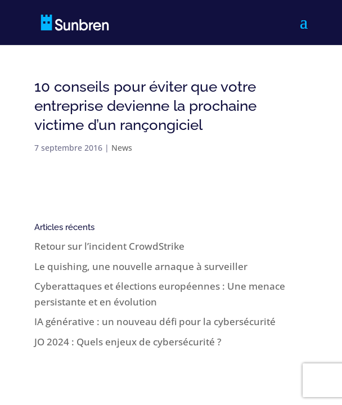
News (121, 147)
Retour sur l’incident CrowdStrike (109, 246)
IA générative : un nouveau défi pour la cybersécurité (155, 321)
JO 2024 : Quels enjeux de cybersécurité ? (128, 341)
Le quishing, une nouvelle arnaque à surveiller (141, 266)
